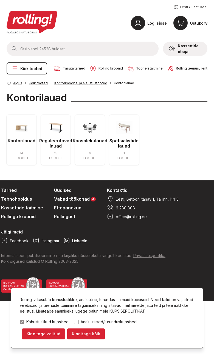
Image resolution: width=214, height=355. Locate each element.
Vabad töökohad (75, 199)
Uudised (63, 190)
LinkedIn (75, 240)
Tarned (9, 190)
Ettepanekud (67, 207)
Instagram (46, 240)
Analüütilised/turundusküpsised (109, 322)
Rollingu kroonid (18, 216)
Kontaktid (117, 190)
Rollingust (64, 216)
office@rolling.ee (127, 216)
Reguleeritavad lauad (55, 143)
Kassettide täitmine (22, 207)
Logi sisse (157, 23)
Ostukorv (198, 23)
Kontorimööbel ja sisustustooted (80, 83)
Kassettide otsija (184, 49)
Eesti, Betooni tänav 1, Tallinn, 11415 (143, 199)
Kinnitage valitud (43, 333)
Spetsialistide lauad (124, 143)
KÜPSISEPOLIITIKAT (127, 311)
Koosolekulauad (90, 140)
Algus (17, 83)
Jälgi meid (12, 232)
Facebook (15, 240)
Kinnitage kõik (86, 333)
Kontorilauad (124, 83)
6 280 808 (121, 207)
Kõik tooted (27, 68)
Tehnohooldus (16, 199)
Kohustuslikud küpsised (47, 322)
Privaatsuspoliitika (149, 255)
